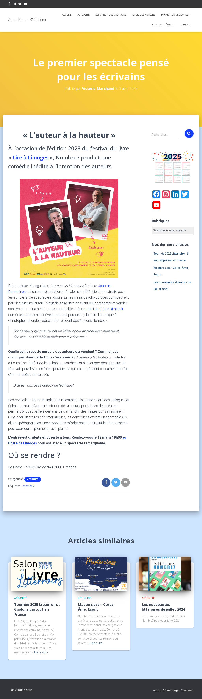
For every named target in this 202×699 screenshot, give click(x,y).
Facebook (9, 4)
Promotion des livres (176, 14)
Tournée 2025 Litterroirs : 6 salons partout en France (37, 609)
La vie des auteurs (143, 14)
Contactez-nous (22, 689)
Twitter (19, 4)
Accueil (66, 14)
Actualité (83, 14)
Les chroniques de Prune (110, 14)
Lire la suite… (42, 652)
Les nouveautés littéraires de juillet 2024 (163, 606)
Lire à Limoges (31, 157)
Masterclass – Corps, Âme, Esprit (96, 606)
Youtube (25, 4)
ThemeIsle (187, 690)
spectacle (28, 485)
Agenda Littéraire (163, 24)
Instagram (14, 4)
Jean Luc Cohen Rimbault (104, 309)
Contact (185, 24)
